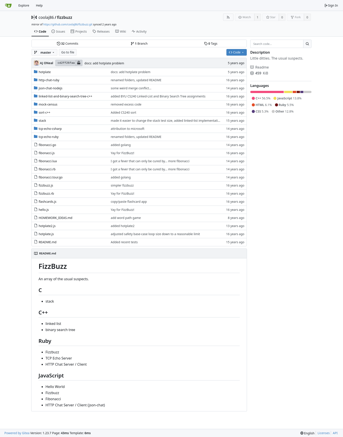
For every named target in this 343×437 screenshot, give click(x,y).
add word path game (126, 218)
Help (39, 5)
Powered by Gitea (17, 433)
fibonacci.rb (47, 169)
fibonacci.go (47, 145)
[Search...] (307, 44)
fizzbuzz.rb (46, 193)
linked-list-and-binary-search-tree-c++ (65, 96)
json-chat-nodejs (51, 88)
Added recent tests (124, 242)
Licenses (324, 433)
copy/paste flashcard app (129, 201)
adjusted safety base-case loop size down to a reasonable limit (155, 234)
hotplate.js (46, 234)
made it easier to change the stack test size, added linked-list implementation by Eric (171, 120)
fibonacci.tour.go (51, 177)
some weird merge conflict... (131, 88)
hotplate (45, 72)
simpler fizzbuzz (122, 185)
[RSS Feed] (228, 17)
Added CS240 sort (123, 112)
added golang (121, 145)
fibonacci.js (47, 153)
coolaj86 (46, 17)
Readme (259, 67)
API (335, 433)
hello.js (44, 210)
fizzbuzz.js (46, 185)
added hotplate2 (122, 226)
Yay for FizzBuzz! (122, 153)
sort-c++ (44, 112)
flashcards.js (47, 201)
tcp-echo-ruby (49, 137)
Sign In (331, 5)
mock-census (48, 104)
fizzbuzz (64, 17)
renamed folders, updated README (136, 80)
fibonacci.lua (48, 161)
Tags (210, 43)
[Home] (8, 5)
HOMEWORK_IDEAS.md (55, 218)
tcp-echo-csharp (50, 129)
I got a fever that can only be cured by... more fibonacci (150, 161)
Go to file (67, 52)
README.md (48, 242)
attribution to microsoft (127, 129)
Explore (23, 5)
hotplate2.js (47, 226)
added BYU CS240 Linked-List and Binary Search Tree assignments (158, 96)
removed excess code (126, 104)
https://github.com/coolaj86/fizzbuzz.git (67, 24)
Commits (67, 43)
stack (42, 120)
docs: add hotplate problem (104, 63)
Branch (139, 43)
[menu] (307, 433)
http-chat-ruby (49, 80)
